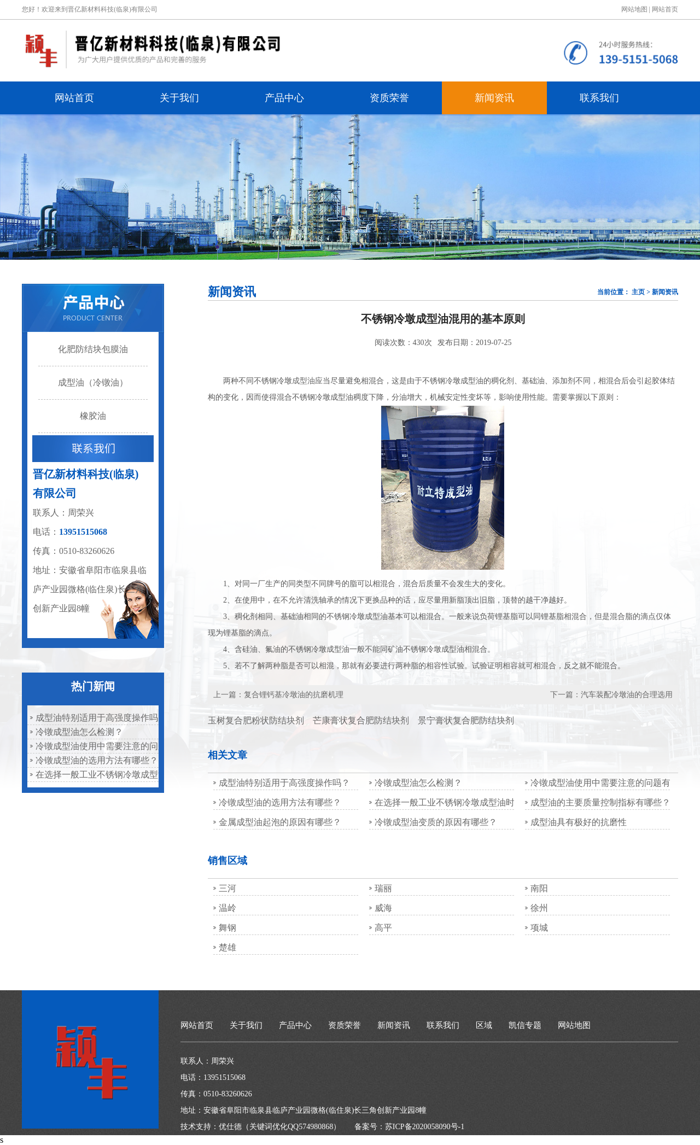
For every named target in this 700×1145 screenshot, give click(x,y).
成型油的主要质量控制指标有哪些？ (600, 802)
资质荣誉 (389, 97)
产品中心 (284, 97)
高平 (383, 927)
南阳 (539, 888)
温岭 (227, 908)
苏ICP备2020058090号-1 (424, 1127)
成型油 (303, 381)
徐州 (539, 908)
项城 (539, 927)
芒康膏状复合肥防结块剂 (361, 720)
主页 (638, 292)
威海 (383, 908)
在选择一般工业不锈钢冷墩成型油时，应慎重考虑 (96, 774)
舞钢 (227, 927)
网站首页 (665, 9)
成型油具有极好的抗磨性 (578, 822)
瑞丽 (383, 888)
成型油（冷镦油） (93, 382)
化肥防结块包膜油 (93, 349)
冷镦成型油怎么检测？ (79, 732)
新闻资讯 (494, 97)
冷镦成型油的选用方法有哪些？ (96, 760)
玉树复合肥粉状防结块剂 (256, 720)
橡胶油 (93, 415)
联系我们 (599, 97)
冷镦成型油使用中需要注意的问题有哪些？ (96, 746)
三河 (227, 888)
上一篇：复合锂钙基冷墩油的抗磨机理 (278, 695)
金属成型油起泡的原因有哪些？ (280, 822)
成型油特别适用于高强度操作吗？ (96, 717)
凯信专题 (525, 1025)
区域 (484, 1025)
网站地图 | (635, 9)
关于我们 (179, 97)
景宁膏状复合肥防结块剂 (466, 720)
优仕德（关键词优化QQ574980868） (280, 1127)
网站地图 (574, 1025)
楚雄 (227, 947)
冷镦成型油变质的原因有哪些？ (436, 822)
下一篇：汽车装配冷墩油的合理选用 (611, 695)
